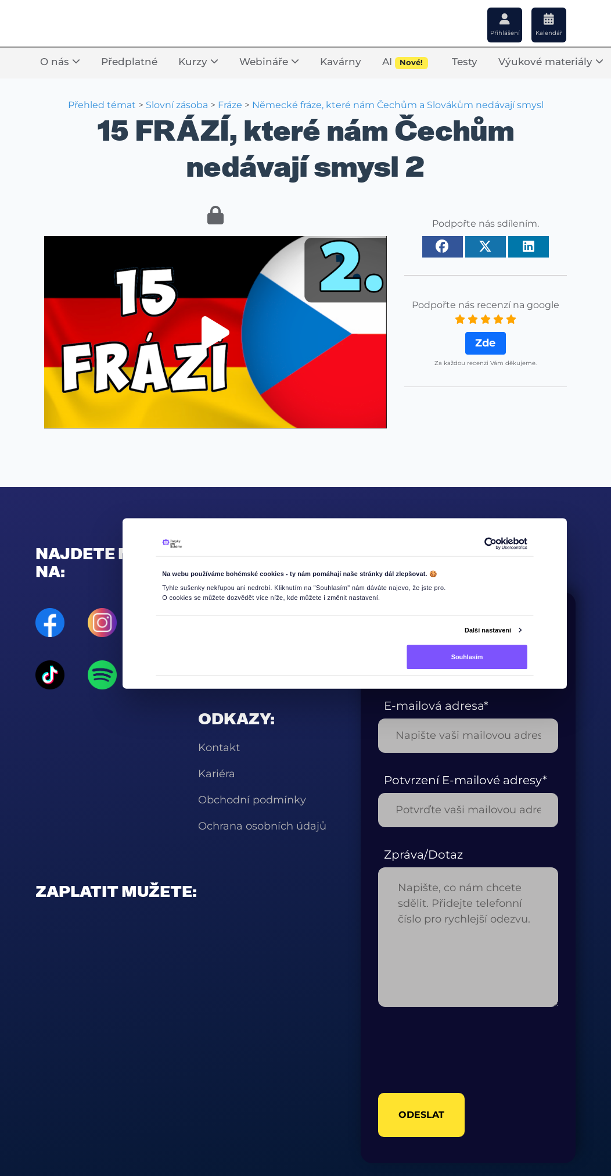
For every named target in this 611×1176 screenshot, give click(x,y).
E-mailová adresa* (436, 706)
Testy (464, 61)
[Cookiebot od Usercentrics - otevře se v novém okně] (490, 543)
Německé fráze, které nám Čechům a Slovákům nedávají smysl (398, 104)
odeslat (421, 1114)
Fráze (230, 104)
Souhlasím (467, 656)
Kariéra (216, 773)
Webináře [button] (269, 61)
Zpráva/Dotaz (423, 855)
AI (405, 62)
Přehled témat (102, 104)
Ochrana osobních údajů (262, 826)
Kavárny (340, 61)
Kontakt (219, 747)
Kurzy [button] (198, 61)
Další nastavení (488, 629)
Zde (485, 343)
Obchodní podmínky (252, 799)
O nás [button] (60, 61)
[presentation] (466, 1050)
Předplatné (129, 61)
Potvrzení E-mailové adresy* (465, 780)
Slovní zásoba (177, 104)
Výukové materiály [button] (550, 61)
